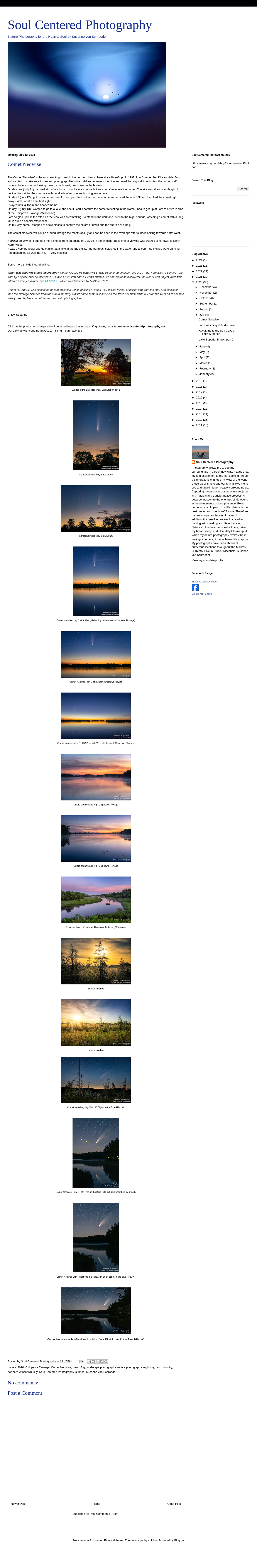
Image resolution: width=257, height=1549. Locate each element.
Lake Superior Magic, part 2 (216, 339)
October (205, 298)
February (206, 368)
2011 (199, 425)
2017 (199, 392)
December (206, 287)
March (204, 363)
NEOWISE (51, 281)
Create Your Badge (202, 593)
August (204, 309)
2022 (199, 271)
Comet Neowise (61, 1367)
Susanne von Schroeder (101, 1372)
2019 (199, 381)
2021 (199, 276)
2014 (199, 408)
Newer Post (18, 1503)
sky (36, 1372)
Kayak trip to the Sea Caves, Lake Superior (217, 332)
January (205, 374)
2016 (199, 397)
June (203, 346)
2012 (199, 419)
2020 (21, 1367)
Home (96, 1503)
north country (164, 1367)
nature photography (129, 1367)
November (206, 292)
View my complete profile (207, 560)
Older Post (174, 1503)
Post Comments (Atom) (104, 1513)
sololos (152, 1540)
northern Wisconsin (20, 1372)
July (202, 314)
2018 (199, 386)
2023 (199, 265)
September (207, 303)
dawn (76, 1367)
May (203, 352)
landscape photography (101, 1367)
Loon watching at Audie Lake (217, 325)
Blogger (179, 1540)
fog (83, 1367)
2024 (199, 260)
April (203, 357)
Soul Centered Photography (80, 24)
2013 (199, 414)
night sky (148, 1367)
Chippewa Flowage (37, 1367)
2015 (199, 403)
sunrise (80, 1372)
